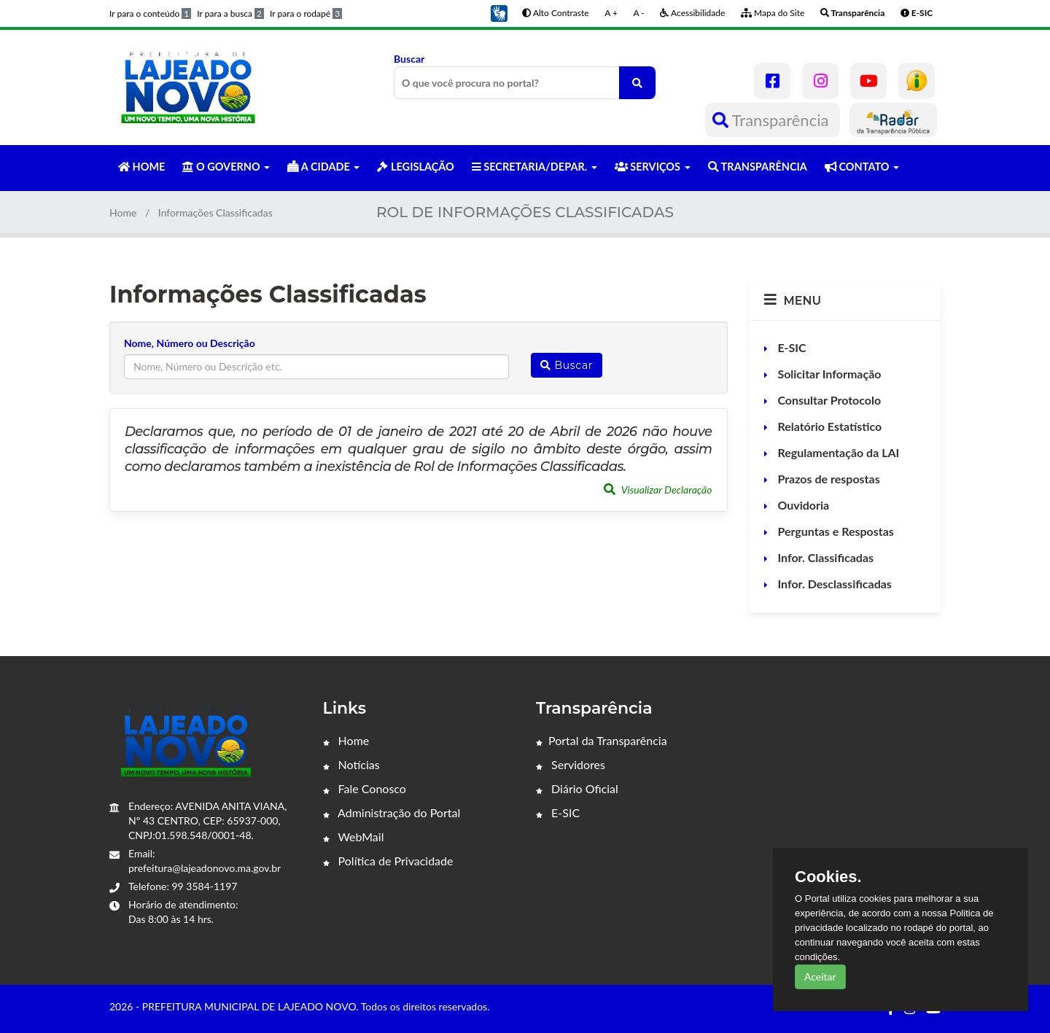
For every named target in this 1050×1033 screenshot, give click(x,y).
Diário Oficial (577, 788)
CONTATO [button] (862, 166)
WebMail (353, 836)
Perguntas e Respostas (834, 531)
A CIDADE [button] (323, 166)
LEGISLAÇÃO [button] (415, 166)
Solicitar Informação (828, 374)
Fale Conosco (364, 788)
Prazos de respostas (827, 479)
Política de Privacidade (388, 861)
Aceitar (820, 976)
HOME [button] (141, 166)
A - (639, 12)
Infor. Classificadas (824, 557)
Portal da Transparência (601, 740)
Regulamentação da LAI (837, 452)
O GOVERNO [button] (226, 166)
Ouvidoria (802, 505)
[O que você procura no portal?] (637, 82)
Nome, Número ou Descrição (189, 343)
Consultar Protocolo (828, 400)
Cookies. (828, 877)
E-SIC (790, 347)
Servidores (570, 764)
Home (122, 212)
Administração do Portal (392, 812)
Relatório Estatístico (828, 426)
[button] (499, 12)
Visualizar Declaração (658, 489)
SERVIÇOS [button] (653, 166)
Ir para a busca (230, 13)
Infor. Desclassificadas (833, 583)
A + (611, 12)
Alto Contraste (555, 12)
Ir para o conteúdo (150, 13)
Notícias (351, 764)
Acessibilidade (692, 12)
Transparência (772, 120)
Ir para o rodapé (306, 13)
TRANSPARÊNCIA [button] (757, 166)
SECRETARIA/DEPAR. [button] (534, 166)
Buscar (525, 75)
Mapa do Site (772, 12)
